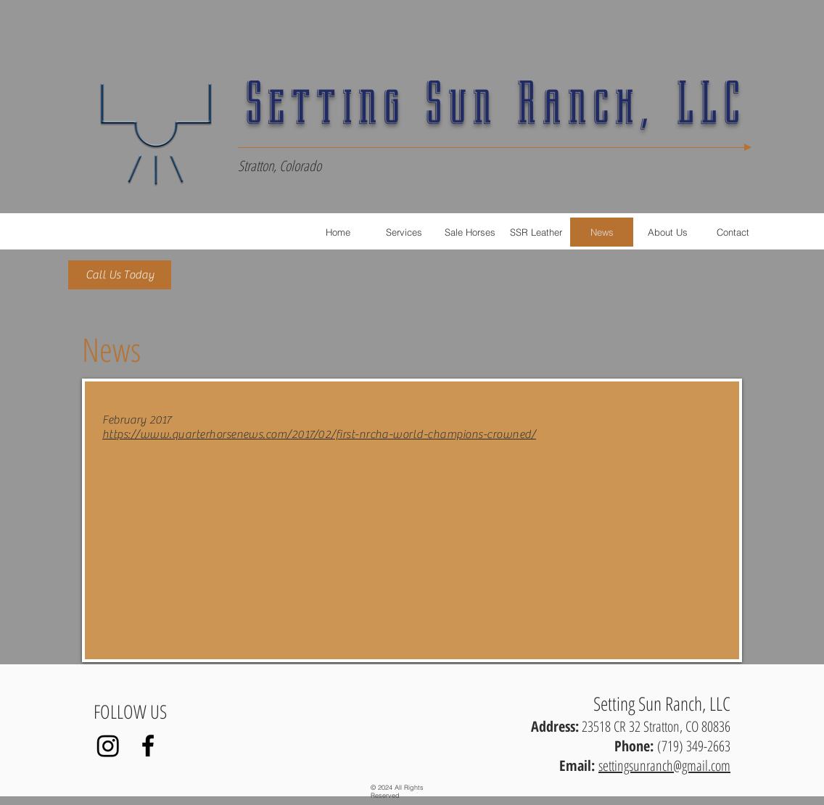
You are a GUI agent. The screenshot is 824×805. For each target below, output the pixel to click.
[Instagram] (108, 745)
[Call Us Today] (119, 274)
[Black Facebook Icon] (147, 745)
